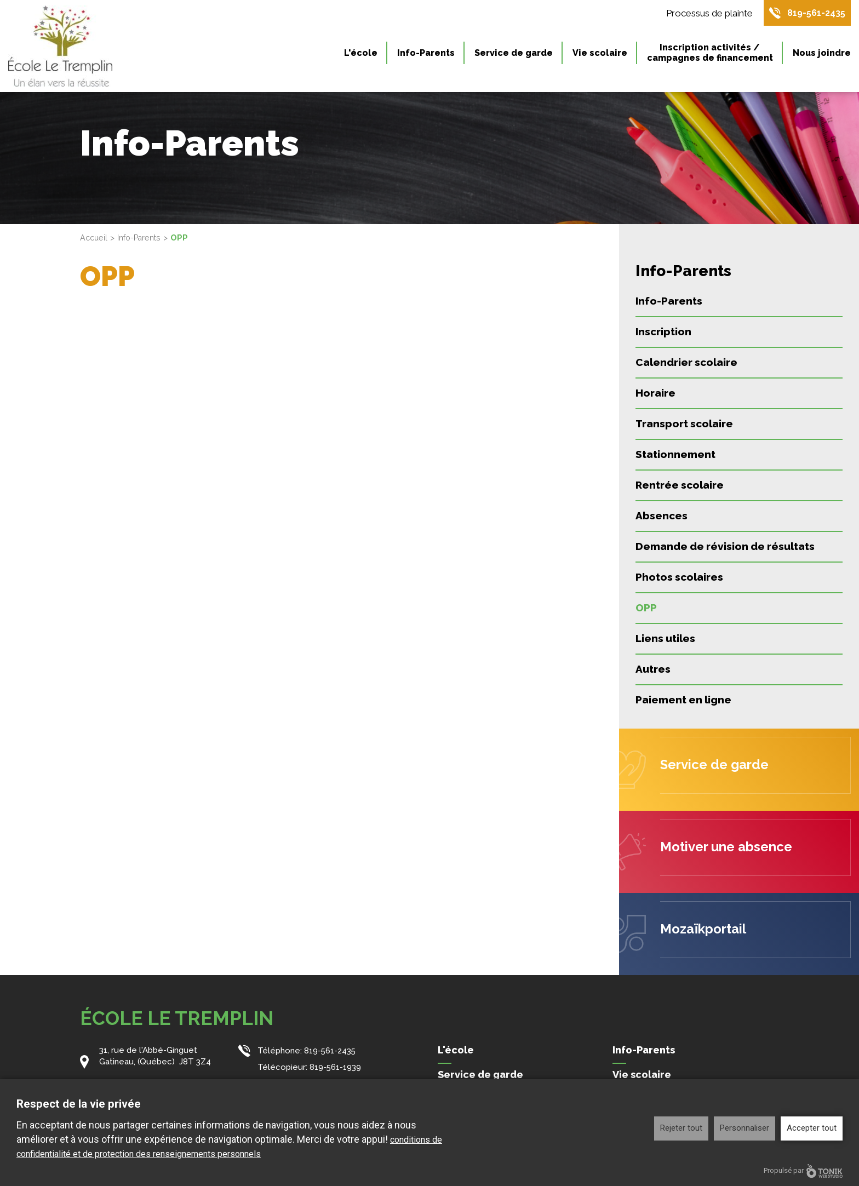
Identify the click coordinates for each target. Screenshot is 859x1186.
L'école (360, 54)
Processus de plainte (703, 13)
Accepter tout (812, 1128)
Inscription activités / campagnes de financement (710, 54)
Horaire (655, 393)
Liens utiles (665, 638)
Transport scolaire (684, 423)
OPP (646, 607)
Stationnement (675, 454)
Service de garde (513, 54)
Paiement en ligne (683, 700)
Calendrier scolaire (686, 362)
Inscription (663, 331)
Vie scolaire (599, 54)
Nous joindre (822, 54)
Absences (661, 515)
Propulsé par (803, 1171)
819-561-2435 (813, 13)
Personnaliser (744, 1128)
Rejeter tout (681, 1128)
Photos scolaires (679, 577)
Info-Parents (426, 54)
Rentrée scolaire (679, 485)
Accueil (94, 238)
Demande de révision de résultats (725, 546)
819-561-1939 (336, 1066)
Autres (653, 669)
